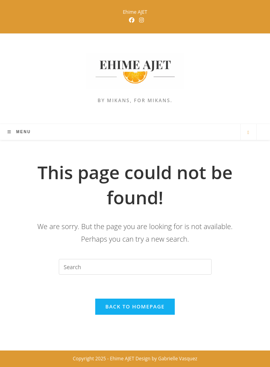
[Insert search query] (135, 267)
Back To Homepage (135, 306)
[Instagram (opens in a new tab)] (140, 20)
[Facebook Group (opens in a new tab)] (132, 20)
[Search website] (248, 132)
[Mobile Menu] (19, 132)
